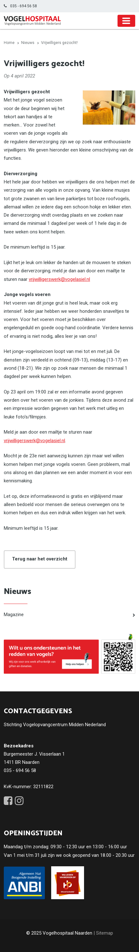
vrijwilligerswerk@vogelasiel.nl (59, 279)
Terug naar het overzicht (39, 559)
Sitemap (104, 933)
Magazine (14, 614)
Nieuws (17, 591)
